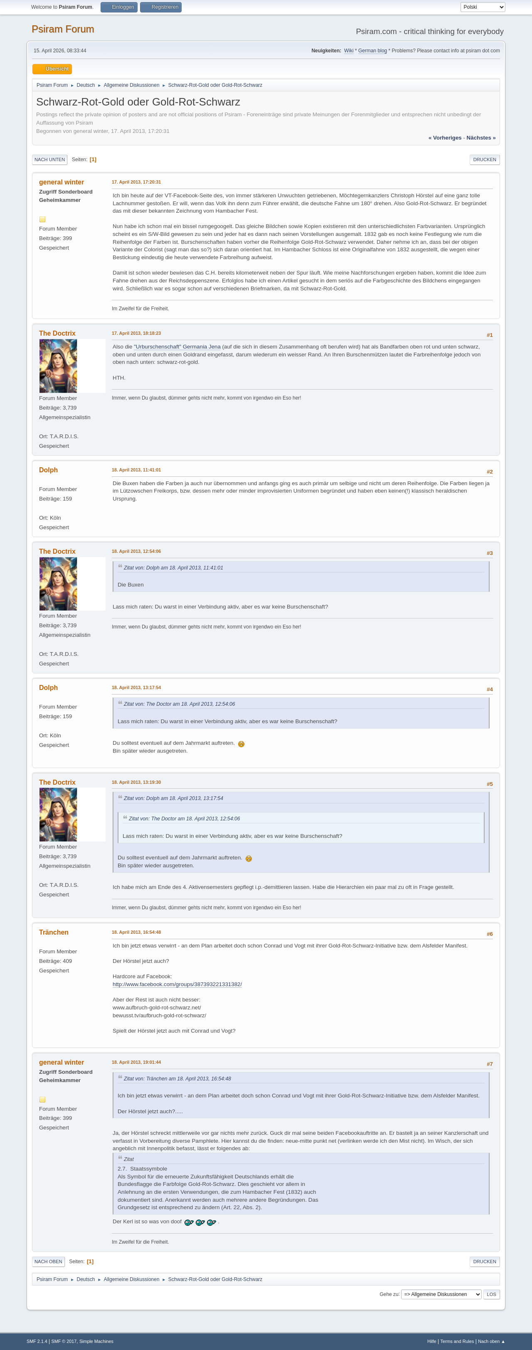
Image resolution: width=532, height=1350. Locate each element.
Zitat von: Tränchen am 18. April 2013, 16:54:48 (177, 1079)
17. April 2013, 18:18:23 (136, 333)
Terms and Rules (457, 1341)
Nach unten (49, 159)
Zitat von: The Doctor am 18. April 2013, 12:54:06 (179, 704)
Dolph (48, 470)
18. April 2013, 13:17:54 (136, 687)
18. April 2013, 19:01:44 (136, 1062)
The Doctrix (57, 333)
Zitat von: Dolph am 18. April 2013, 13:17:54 (173, 798)
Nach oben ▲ (491, 1341)
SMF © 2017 (64, 1341)
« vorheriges (445, 138)
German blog (372, 51)
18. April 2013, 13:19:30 (136, 782)
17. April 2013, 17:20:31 (136, 181)
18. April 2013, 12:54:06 (136, 551)
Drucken (484, 159)
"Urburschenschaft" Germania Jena (177, 347)
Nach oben (48, 1261)
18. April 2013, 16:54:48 (136, 932)
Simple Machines (96, 1341)
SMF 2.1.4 (37, 1341)
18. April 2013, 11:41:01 (136, 469)
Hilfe (431, 1341)
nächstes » (481, 138)
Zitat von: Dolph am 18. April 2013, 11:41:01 (173, 568)
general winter (61, 182)
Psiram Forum (63, 28)
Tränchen (54, 932)
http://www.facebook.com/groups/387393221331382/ (177, 984)
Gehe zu (388, 1294)
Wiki (349, 51)
